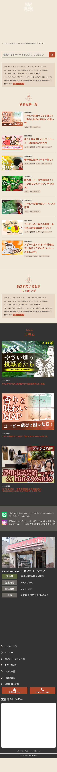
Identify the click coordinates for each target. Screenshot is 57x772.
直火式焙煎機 (37, 88)
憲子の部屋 (8, 88)
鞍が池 (25, 92)
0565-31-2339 (28, 623)
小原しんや (20, 84)
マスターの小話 (9, 84)
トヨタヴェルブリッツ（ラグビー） (35, 79)
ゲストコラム (23, 71)
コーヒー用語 (48, 75)
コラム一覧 (12, 712)
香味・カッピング (35, 92)
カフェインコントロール (23, 67)
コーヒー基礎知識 (20, 75)
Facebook (12, 719)
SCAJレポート (9, 67)
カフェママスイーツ (11, 71)
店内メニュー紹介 (31, 84)
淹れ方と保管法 (25, 88)
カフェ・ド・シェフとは (18, 696)
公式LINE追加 (14, 727)
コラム (6, 79)
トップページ (13, 681)
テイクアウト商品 (16, 79)
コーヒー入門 (8, 75)
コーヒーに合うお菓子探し (39, 71)
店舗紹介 (42, 84)
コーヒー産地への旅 (35, 75)
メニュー (11, 689)
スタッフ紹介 (13, 704)
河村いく (16, 88)
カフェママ (37, 67)
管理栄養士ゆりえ (10, 92)
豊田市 (20, 92)
